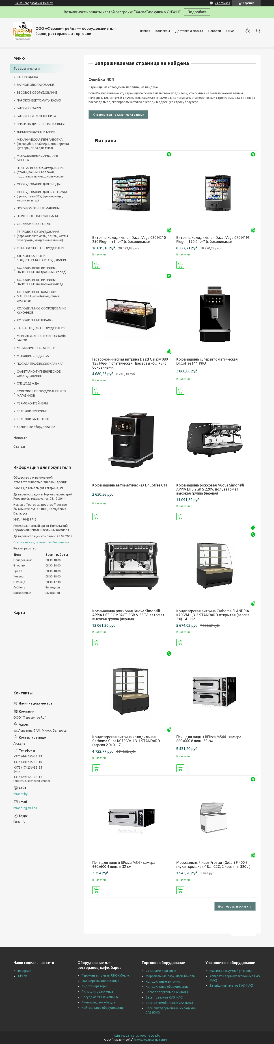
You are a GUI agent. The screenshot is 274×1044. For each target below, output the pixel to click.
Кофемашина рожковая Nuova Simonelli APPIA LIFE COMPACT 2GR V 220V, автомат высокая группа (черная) (128, 615)
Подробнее (197, 12)
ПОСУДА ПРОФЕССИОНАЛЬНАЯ (40, 363)
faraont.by (20, 794)
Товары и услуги (26, 68)
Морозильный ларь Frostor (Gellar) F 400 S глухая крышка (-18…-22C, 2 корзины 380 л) (213, 864)
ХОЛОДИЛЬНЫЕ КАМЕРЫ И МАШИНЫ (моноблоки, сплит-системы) (38, 296)
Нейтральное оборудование (103, 1007)
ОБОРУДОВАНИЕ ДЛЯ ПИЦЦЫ (38, 184)
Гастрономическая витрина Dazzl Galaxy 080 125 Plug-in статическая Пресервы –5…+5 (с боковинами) (130, 363)
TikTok (22, 976)
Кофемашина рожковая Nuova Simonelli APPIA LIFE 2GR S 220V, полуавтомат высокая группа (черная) (210, 489)
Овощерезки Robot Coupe (100, 981)
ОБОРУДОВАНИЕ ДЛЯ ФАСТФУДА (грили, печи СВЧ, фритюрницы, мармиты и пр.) (42, 196)
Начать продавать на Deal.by (34, 3)
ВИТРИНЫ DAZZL (29, 108)
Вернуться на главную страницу (120, 114)
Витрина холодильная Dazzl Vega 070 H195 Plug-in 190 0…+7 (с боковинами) (213, 240)
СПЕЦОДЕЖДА (28, 383)
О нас (230, 31)
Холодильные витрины (163, 981)
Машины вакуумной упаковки (230, 971)
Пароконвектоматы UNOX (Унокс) (106, 975)
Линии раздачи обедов (98, 1002)
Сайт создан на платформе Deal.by (137, 1035)
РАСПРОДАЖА (27, 77)
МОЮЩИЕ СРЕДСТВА (33, 356)
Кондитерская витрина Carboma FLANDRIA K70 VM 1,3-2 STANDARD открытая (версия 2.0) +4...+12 (212, 615)
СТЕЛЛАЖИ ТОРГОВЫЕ (34, 224)
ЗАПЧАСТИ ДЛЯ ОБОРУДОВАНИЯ (41, 328)
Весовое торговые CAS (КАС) (167, 992)
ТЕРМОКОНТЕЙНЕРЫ (32, 403)
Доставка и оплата (189, 31)
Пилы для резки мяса (97, 991)
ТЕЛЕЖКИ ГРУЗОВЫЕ (32, 411)
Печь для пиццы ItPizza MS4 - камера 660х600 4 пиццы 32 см (123, 864)
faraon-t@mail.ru (25, 808)
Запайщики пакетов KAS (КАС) (231, 985)
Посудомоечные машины (100, 997)
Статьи (19, 446)
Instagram (24, 971)
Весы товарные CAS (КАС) (164, 997)
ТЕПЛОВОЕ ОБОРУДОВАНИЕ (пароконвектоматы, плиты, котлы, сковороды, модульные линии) (43, 236)
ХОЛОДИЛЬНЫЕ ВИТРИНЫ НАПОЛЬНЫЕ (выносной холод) (40, 282)
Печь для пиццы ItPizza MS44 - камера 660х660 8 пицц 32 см (208, 739)
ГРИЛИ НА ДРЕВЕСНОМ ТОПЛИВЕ (41, 124)
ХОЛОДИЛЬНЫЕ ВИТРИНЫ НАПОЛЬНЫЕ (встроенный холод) (41, 270)
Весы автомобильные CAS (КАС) (169, 1003)
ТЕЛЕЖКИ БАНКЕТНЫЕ (33, 419)
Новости (214, 31)
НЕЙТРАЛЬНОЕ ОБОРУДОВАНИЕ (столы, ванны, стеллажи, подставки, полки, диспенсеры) (40, 172)
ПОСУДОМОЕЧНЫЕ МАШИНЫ (38, 208)
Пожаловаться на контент (152, 1039)
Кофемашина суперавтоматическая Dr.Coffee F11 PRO (207, 361)
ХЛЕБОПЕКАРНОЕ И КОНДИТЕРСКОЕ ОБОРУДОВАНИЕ (42, 258)
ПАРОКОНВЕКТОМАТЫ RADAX (39, 100)
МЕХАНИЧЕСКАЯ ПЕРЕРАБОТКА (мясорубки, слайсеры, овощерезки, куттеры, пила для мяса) (43, 144)
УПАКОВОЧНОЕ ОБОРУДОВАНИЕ (41, 248)
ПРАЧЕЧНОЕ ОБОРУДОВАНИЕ (38, 216)
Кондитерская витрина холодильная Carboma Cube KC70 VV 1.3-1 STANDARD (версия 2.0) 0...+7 (126, 741)
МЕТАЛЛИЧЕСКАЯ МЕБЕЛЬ (36, 348)
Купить (96, 265)
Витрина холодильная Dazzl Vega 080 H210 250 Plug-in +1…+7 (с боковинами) (129, 240)
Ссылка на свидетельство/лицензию (41, 542)
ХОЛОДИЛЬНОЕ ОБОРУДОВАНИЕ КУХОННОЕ (41, 310)
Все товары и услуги (233, 906)
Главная (144, 31)
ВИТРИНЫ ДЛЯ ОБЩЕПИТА (36, 116)
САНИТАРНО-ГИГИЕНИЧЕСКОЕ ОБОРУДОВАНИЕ (39, 374)
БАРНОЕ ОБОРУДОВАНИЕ (36, 84)
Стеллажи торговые (161, 971)
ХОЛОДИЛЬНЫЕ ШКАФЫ (35, 320)
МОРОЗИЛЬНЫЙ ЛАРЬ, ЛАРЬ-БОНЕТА (38, 158)
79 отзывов (222, 3)
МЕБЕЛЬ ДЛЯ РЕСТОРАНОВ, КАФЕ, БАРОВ (42, 338)
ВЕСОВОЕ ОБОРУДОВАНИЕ (37, 92)
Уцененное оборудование (36, 427)
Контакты (162, 31)
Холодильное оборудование (167, 986)
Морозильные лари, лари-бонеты (170, 976)
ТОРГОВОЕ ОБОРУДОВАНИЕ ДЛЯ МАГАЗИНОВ (41, 393)
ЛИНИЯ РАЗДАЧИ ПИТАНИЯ (36, 132)
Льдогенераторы (94, 986)
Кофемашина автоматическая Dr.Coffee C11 (129, 485)
